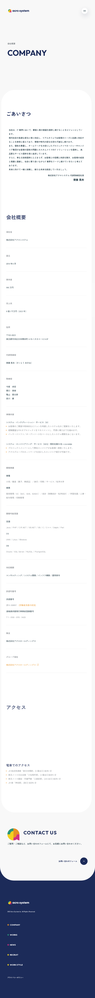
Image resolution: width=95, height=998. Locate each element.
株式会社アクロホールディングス (21, 666)
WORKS (13, 935)
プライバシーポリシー (15, 977)
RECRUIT (14, 955)
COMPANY (15, 925)
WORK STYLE (16, 965)
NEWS (13, 945)
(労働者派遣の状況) (27, 607)
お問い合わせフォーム (68, 861)
